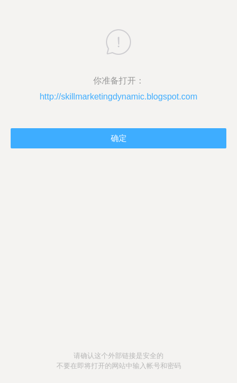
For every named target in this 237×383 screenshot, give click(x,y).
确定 (119, 138)
